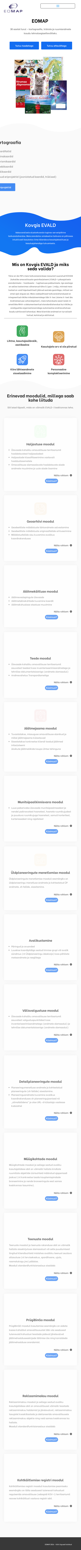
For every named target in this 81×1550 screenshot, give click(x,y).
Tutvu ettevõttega (48, 45)
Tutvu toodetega (16, 45)
